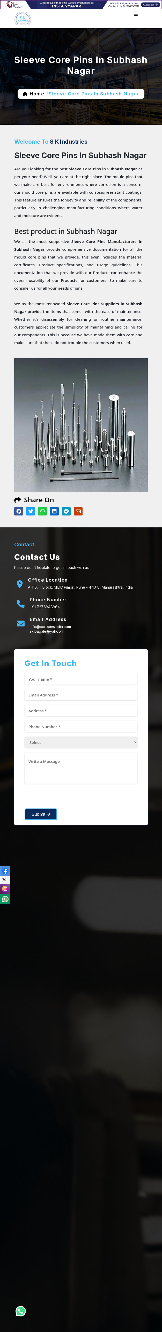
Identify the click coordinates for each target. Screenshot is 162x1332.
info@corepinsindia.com (50, 626)
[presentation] (64, 798)
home (37, 93)
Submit (41, 814)
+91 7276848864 (45, 607)
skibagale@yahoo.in (47, 631)
